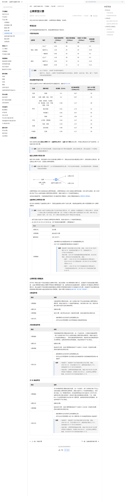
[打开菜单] (3, 3)
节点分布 (67, 89)
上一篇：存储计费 (36, 447)
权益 (35, 3)
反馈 (67, 456)
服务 (54, 3)
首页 (31, 12)
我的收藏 (95, 21)
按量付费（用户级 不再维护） (79, 295)
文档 (102, 3)
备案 (106, 3)
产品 (24, 3)
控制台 (110, 3)
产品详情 (86, 21)
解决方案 (29, 3)
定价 (39, 3)
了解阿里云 (60, 3)
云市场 (45, 3)
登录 (122, 3)
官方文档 (4, 7)
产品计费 (53, 12)
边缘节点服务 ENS (14, 7)
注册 (115, 3)
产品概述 (47, 12)
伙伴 (49, 3)
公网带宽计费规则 (84, 202)
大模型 (19, 3)
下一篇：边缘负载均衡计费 (90, 447)
